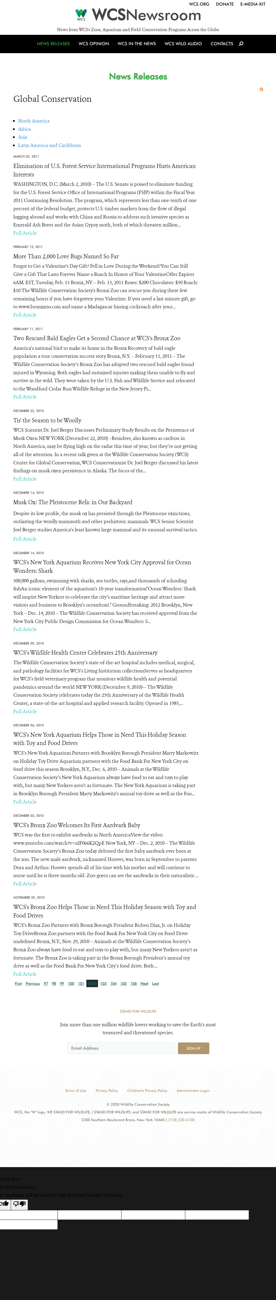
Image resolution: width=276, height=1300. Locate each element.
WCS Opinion (95, 48)
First (18, 983)
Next (144, 983)
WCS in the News (137, 48)
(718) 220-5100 (181, 1120)
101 (81, 983)
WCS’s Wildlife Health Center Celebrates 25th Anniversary (85, 653)
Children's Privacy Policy (147, 1090)
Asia (22, 137)
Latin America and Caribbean (49, 145)
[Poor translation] (19, 1205)
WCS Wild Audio (182, 48)
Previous (33, 983)
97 (46, 983)
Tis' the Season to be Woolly (47, 420)
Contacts (220, 48)
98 (54, 983)
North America (34, 121)
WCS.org (199, 4)
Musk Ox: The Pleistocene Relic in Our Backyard (73, 502)
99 (62, 983)
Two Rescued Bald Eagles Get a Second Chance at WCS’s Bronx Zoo (96, 338)
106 (133, 983)
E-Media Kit (252, 4)
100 (71, 983)
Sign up (194, 1048)
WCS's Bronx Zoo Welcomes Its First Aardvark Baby (76, 825)
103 (103, 983)
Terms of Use (75, 1090)
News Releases (55, 48)
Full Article (25, 233)
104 (113, 983)
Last (155, 983)
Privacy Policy (107, 1090)
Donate (225, 4)
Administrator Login (193, 1090)
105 (123, 983)
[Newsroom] (138, 16)
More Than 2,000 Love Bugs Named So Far (66, 256)
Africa (24, 129)
